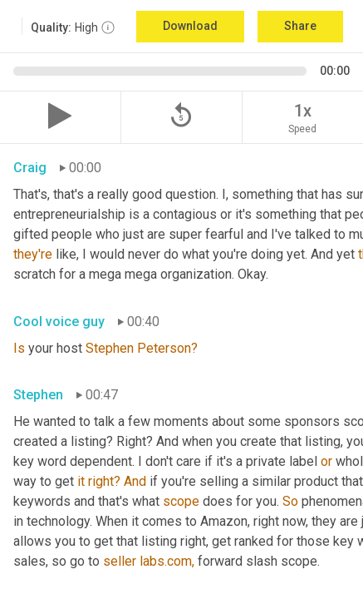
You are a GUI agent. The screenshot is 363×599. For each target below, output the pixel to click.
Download (190, 25)
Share (300, 25)
